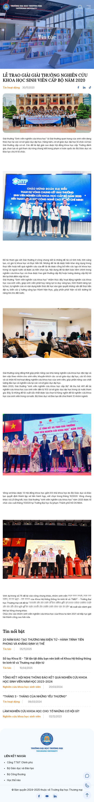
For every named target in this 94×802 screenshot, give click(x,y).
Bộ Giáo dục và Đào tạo (20, 768)
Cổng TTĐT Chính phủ (20, 762)
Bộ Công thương (16, 774)
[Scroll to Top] (87, 795)
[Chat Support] (87, 776)
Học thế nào (14, 780)
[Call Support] (87, 785)
